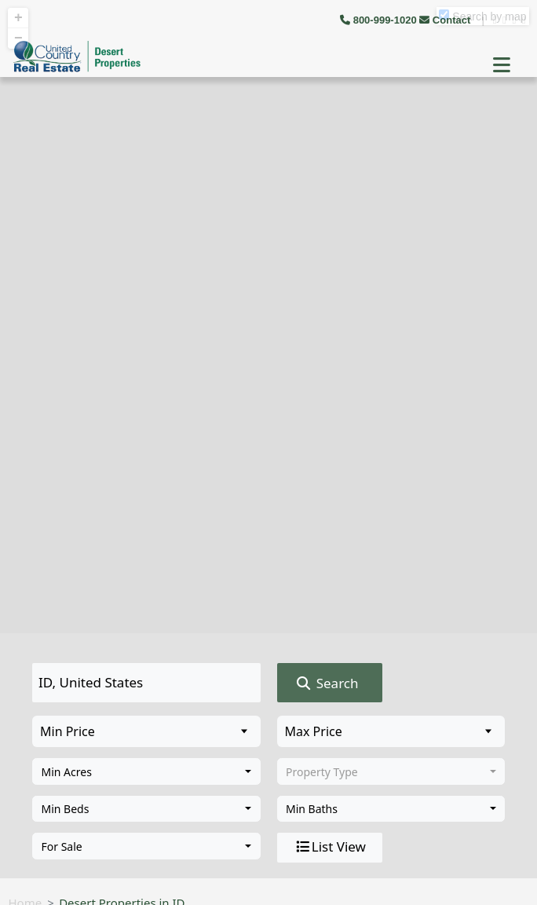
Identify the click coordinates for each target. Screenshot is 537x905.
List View (330, 847)
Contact (446, 20)
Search (326, 683)
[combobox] (146, 771)
